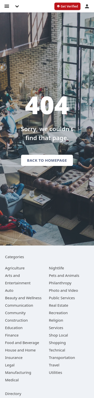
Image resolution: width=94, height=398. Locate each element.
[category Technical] (57, 350)
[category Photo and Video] (63, 290)
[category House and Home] (20, 350)
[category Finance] (12, 335)
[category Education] (14, 327)
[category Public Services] (62, 297)
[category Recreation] (58, 312)
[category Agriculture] (15, 267)
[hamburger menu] (7, 5)
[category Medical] (12, 379)
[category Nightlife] (56, 267)
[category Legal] (10, 364)
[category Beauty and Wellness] (23, 297)
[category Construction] (16, 320)
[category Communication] (19, 305)
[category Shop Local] (58, 335)
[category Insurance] (14, 357)
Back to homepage (47, 160)
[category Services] (56, 327)
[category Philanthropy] (60, 282)
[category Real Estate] (58, 305)
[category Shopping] (57, 342)
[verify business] (67, 6)
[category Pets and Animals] (64, 275)
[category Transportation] (62, 357)
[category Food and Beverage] (22, 342)
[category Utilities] (55, 372)
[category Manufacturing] (18, 372)
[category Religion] (56, 320)
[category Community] (15, 312)
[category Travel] (54, 364)
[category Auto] (9, 290)
